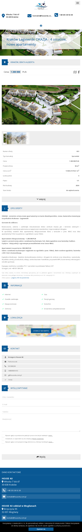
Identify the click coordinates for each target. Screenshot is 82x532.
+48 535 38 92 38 (66, 15)
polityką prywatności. (63, 526)
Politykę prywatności (38, 439)
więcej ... (51, 442)
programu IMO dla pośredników (20, 278)
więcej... (50, 435)
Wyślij (41, 456)
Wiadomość (6, 419)
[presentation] (17, 449)
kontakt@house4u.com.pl (43, 16)
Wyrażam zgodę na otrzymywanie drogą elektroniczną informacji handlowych (29, 442)
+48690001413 (13, 371)
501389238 (12, 366)
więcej (41, 199)
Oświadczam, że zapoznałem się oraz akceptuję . (24, 439)
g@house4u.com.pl (15, 375)
